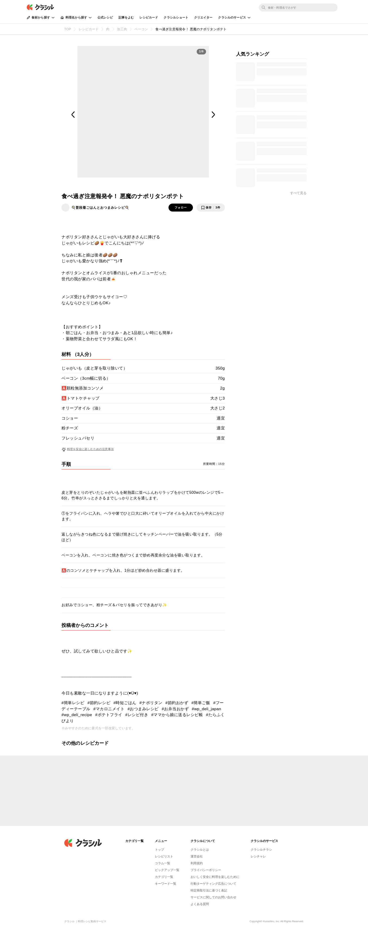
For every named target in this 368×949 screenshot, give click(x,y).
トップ (159, 849)
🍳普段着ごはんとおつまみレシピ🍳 (100, 207)
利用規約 (197, 863)
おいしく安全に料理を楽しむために (215, 877)
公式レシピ (105, 17)
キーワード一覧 (165, 883)
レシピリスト (164, 856)
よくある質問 (200, 904)
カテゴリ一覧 (164, 877)
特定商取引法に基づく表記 (209, 890)
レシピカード (148, 17)
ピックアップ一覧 (167, 870)
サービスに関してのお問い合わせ (213, 897)
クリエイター (203, 17)
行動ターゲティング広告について (213, 883)
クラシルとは (200, 849)
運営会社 (197, 856)
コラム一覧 (162, 863)
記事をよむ (126, 17)
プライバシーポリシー (206, 870)
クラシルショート (176, 17)
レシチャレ (258, 856)
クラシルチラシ (261, 849)
